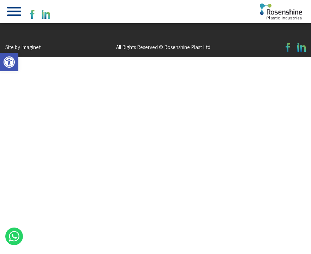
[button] (9, 62)
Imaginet (31, 47)
